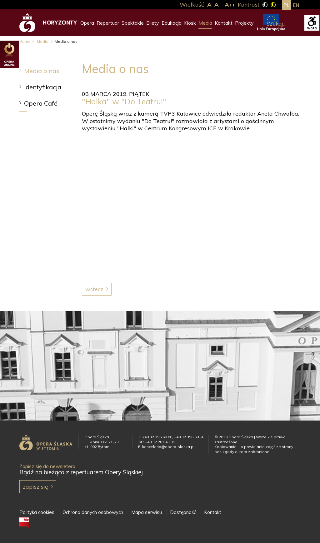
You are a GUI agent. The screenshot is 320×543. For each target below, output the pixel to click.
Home (25, 41)
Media (205, 23)
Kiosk (190, 23)
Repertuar (108, 23)
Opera (87, 23)
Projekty (244, 23)
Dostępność (183, 512)
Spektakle (133, 23)
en (296, 5)
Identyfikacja (42, 87)
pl (286, 5)
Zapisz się (35, 486)
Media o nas (41, 71)
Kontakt (223, 23)
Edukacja (172, 23)
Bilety (152, 23)
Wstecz (94, 289)
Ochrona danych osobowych (92, 512)
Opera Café (41, 103)
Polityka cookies (36, 512)
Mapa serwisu (146, 512)
